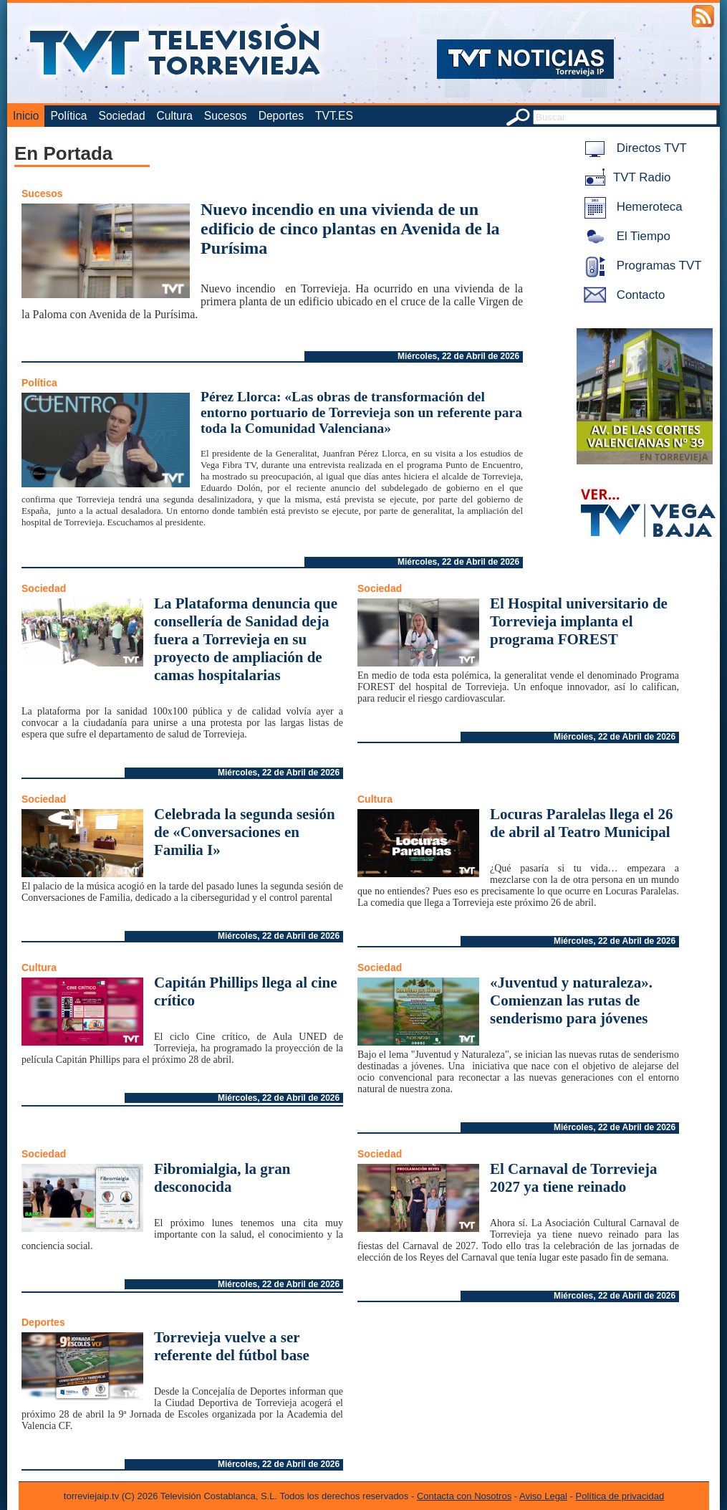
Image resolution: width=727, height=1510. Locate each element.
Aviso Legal (543, 1496)
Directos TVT (633, 148)
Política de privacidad (620, 1496)
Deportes (281, 116)
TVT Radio (624, 177)
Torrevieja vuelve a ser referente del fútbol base (231, 1346)
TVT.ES (334, 116)
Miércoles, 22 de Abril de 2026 (458, 356)
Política (68, 116)
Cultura (175, 116)
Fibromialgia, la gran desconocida (222, 1177)
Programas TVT (640, 265)
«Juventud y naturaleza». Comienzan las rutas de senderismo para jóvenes (571, 1000)
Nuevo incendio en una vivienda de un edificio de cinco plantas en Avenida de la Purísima (350, 228)
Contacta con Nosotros (464, 1496)
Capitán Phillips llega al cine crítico (245, 991)
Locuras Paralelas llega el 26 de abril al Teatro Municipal (581, 823)
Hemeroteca (631, 207)
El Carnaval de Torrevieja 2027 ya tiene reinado (574, 1177)
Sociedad (122, 116)
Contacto (622, 295)
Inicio (26, 116)
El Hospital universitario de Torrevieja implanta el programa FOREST (579, 621)
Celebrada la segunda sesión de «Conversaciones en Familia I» (244, 832)
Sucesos (225, 116)
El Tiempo (624, 236)
